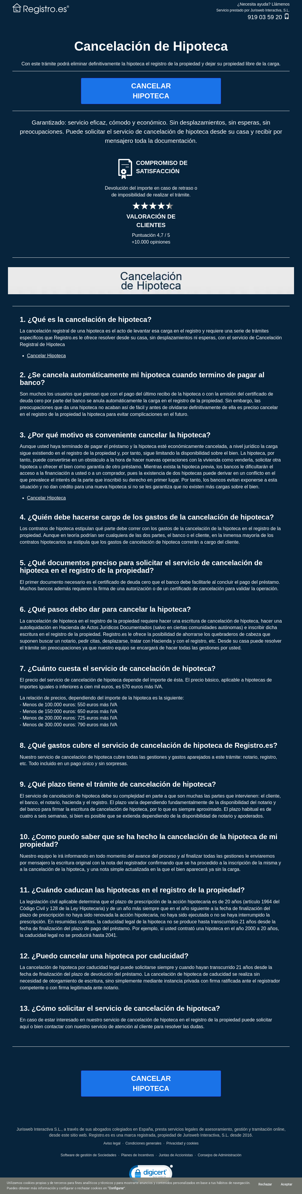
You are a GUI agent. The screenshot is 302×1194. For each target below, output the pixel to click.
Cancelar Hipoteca (46, 355)
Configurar (116, 1188)
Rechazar (265, 1184)
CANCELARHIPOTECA (151, 91)
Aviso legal (112, 1143)
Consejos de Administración (219, 1155)
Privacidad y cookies (182, 1143)
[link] (151, 1175)
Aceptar (286, 1184)
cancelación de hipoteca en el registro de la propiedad (82, 621)
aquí (24, 1026)
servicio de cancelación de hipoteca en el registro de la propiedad (172, 1019)
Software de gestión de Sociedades (88, 1155)
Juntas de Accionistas (176, 1155)
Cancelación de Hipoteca (151, 46)
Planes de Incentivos (137, 1155)
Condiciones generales (143, 1143)
